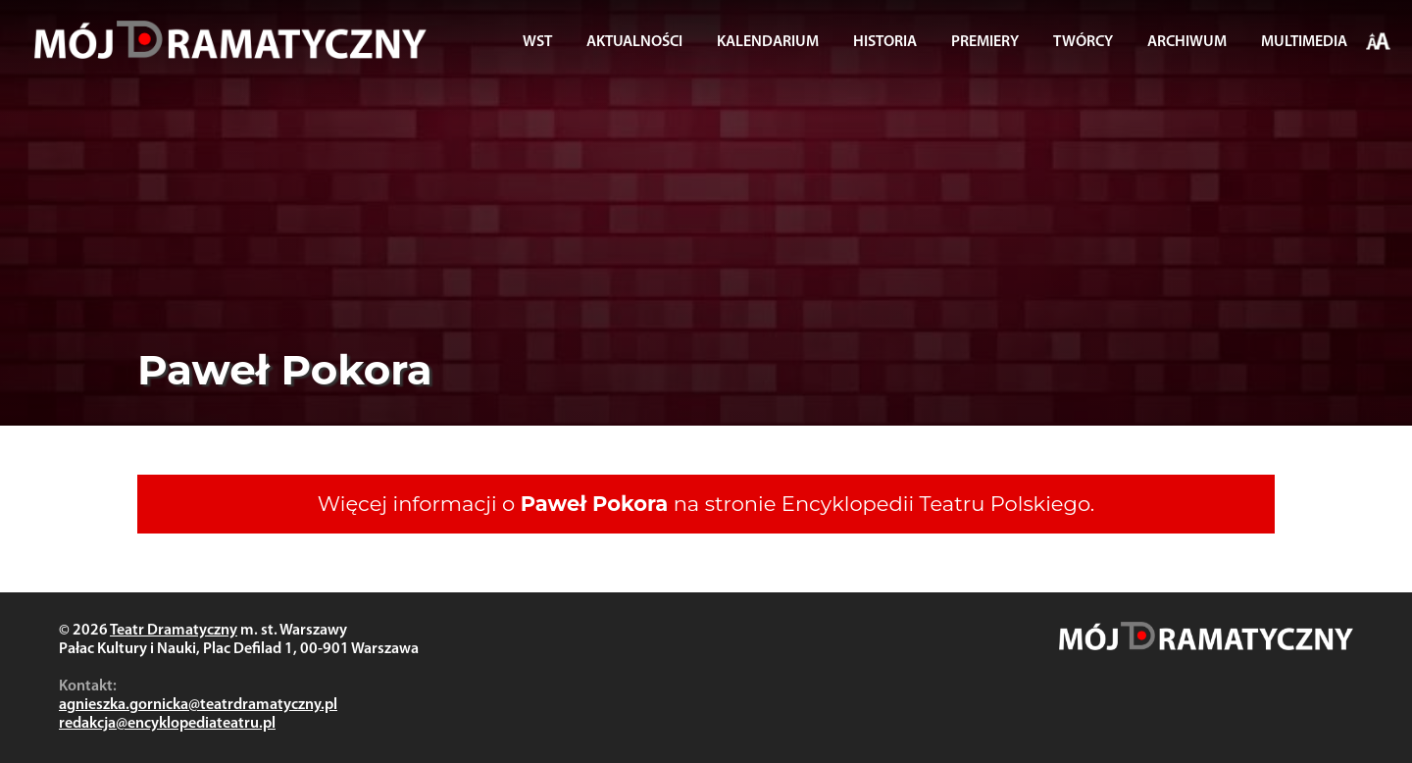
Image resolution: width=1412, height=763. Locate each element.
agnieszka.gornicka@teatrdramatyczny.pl (198, 705)
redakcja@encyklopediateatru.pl (167, 724)
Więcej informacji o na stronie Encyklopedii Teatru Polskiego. (706, 503)
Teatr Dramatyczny (173, 630)
